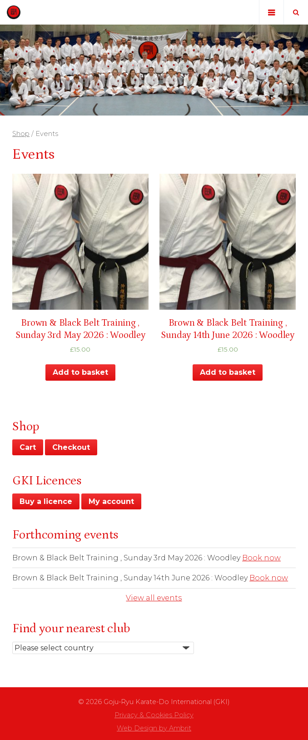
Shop (21, 134)
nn (103, 648)
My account (111, 501)
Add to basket (80, 372)
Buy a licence (46, 501)
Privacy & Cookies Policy (154, 715)
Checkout (71, 447)
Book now (261, 558)
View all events (154, 598)
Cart (28, 447)
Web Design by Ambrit (154, 728)
